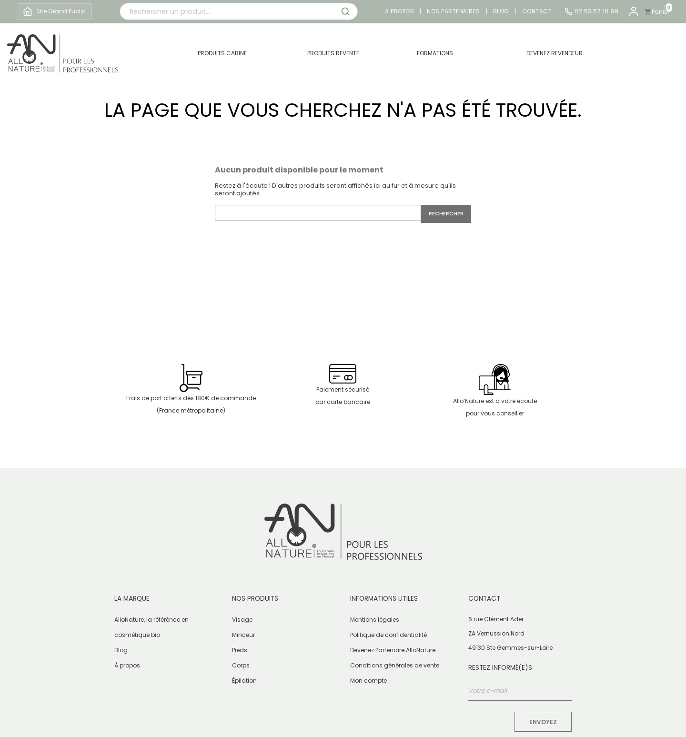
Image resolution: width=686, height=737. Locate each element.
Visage (242, 620)
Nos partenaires (453, 11)
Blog (501, 11)
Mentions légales (374, 620)
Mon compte (368, 680)
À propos (127, 665)
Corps (241, 665)
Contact (537, 11)
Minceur (243, 635)
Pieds (239, 650)
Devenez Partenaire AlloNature (392, 650)
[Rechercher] (318, 213)
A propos (399, 11)
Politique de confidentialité (388, 635)
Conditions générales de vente (394, 665)
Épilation (244, 680)
